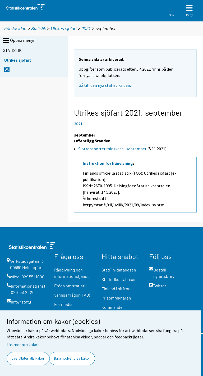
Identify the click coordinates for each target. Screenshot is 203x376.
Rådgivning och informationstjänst (71, 273)
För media (63, 304)
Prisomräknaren (116, 297)
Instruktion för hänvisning (108, 163)
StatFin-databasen (119, 269)
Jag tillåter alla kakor (28, 358)
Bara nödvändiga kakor (72, 358)
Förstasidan (15, 28)
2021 (86, 28)
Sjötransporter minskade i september (112, 148)
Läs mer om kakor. (23, 344)
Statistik (38, 28)
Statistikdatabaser (119, 279)
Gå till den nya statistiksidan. (105, 85)
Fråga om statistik (70, 285)
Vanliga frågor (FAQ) (72, 294)
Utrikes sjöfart (64, 28)
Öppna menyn (18, 41)
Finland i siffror (116, 288)
